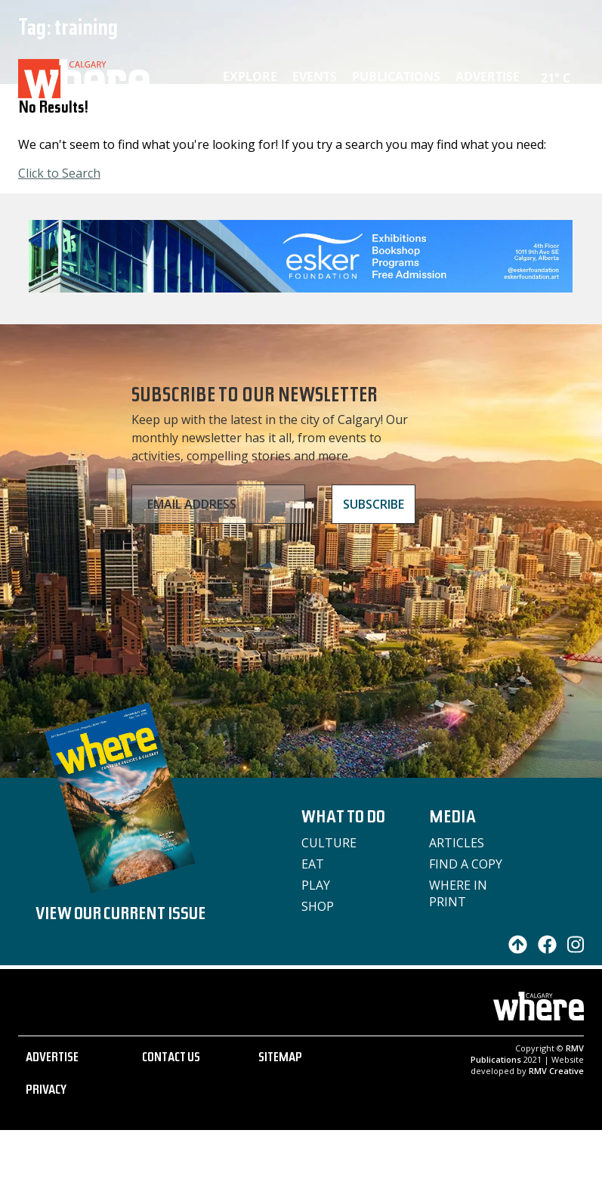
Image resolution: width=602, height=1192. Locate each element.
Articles (456, 842)
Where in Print (458, 893)
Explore (250, 76)
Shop (317, 906)
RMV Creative (556, 1070)
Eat (312, 864)
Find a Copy (465, 864)
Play (315, 885)
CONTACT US (171, 1059)
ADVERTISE (52, 1059)
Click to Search (59, 173)
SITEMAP (280, 1059)
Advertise (487, 76)
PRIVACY (46, 1091)
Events (314, 76)
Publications (396, 76)
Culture (329, 842)
